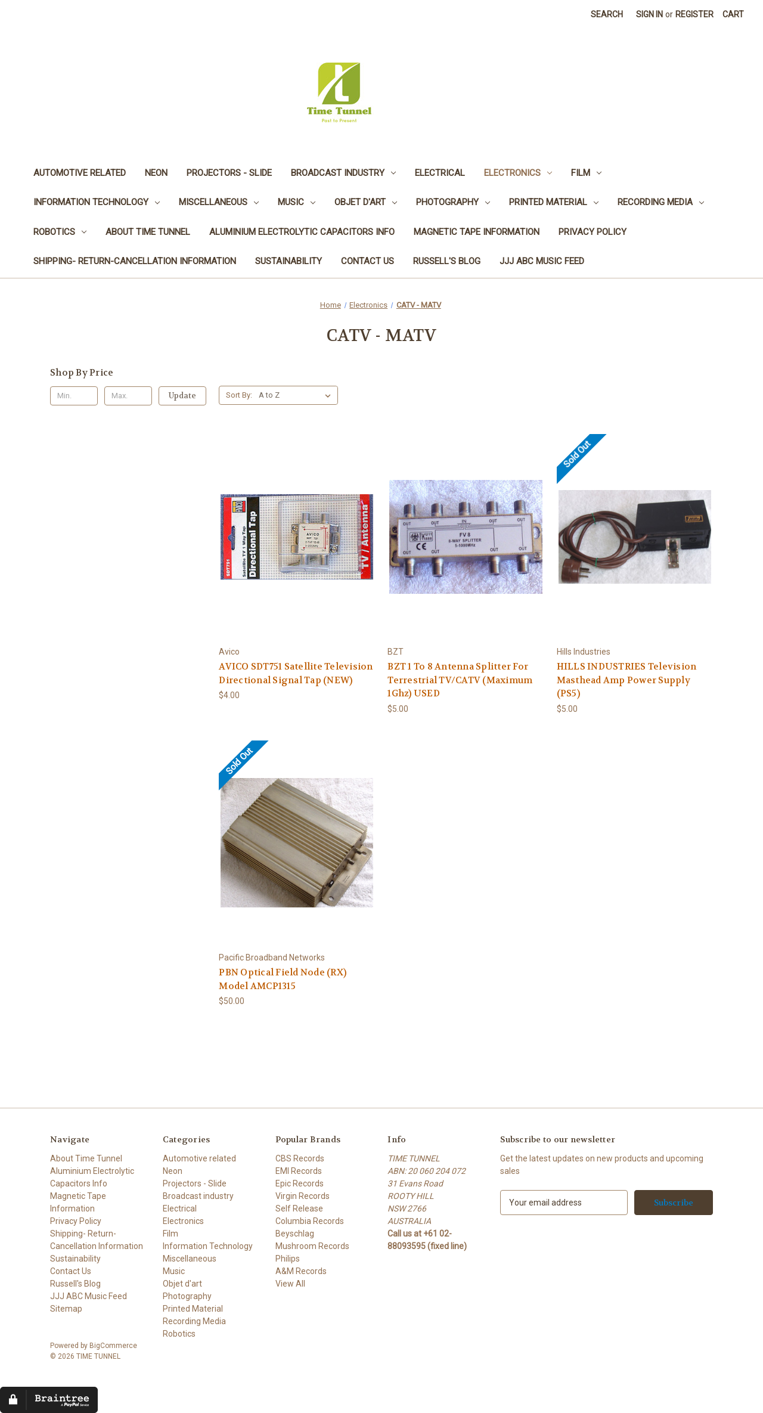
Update (182, 396)
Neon (156, 173)
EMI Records (298, 1171)
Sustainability (288, 261)
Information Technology (96, 202)
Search (607, 14)
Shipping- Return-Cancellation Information (134, 261)
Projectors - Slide (229, 173)
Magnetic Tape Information (476, 232)
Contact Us (367, 261)
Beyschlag (294, 1233)
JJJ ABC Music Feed (542, 261)
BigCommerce (113, 1345)
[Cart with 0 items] (733, 14)
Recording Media (661, 202)
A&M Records (301, 1271)
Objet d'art (365, 202)
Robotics (59, 232)
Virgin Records (302, 1196)
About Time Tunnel (148, 232)
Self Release (299, 1208)
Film (586, 173)
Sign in (649, 14)
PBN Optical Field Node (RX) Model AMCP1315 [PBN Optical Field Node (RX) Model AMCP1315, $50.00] (282, 979)
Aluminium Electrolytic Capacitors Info (302, 232)
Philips (287, 1258)
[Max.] (128, 395)
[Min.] (74, 395)
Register (694, 14)
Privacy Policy (592, 232)
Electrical (440, 173)
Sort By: (239, 395)
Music (296, 202)
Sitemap (66, 1308)
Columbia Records (309, 1221)
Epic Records (299, 1183)
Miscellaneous (219, 202)
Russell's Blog (446, 261)
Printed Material (553, 202)
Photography (453, 202)
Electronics (518, 173)
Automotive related (79, 173)
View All (290, 1283)
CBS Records (299, 1158)
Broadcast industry (343, 173)
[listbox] (297, 395)
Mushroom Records (312, 1246)
